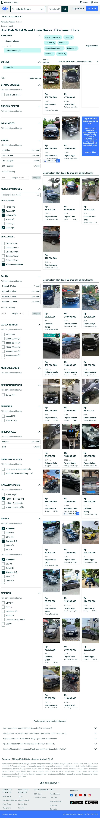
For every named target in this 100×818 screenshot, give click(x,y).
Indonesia (8, 82)
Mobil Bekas (7, 813)
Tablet (20, 813)
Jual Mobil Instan (40, 815)
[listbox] (60, 52)
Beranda (4, 40)
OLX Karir (37, 811)
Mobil (11, 40)
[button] (9, 2)
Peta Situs (53, 815)
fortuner (19, 22)
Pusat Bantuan (55, 811)
